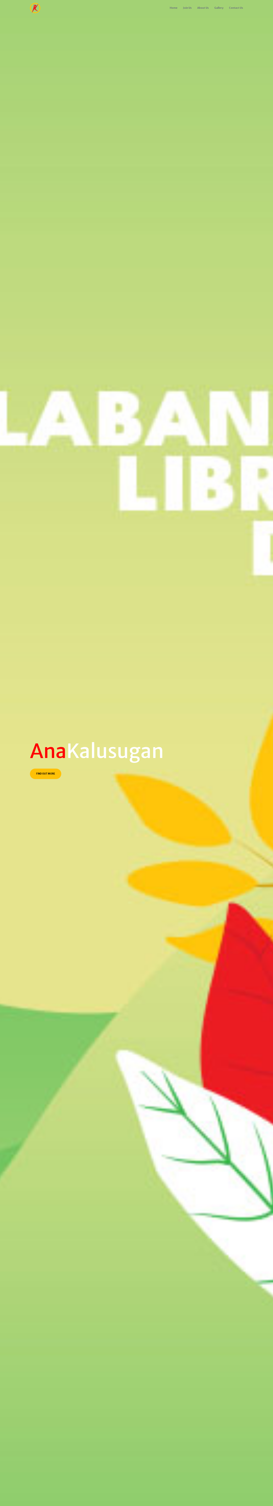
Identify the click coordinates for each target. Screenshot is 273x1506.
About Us (203, 7)
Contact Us (236, 7)
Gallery (218, 7)
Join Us (187, 7)
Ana (48, 751)
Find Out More (45, 773)
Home (173, 7)
